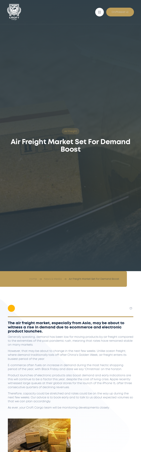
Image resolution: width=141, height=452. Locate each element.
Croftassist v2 (120, 12)
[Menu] (99, 12)
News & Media (53, 279)
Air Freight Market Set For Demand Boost (94, 279)
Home (33, 279)
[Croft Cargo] (14, 12)
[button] (99, 12)
